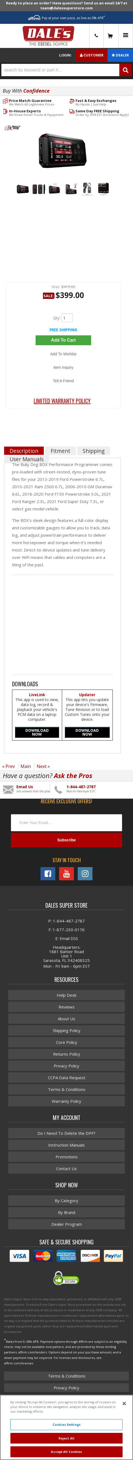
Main (26, 766)
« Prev (8, 766)
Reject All (66, 1438)
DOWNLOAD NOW (37, 732)
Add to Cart (63, 340)
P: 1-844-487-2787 (66, 921)
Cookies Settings (66, 1424)
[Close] (124, 1404)
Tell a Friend (63, 381)
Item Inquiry (63, 367)
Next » (43, 766)
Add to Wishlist (63, 354)
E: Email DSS (66, 938)
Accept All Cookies (66, 1452)
